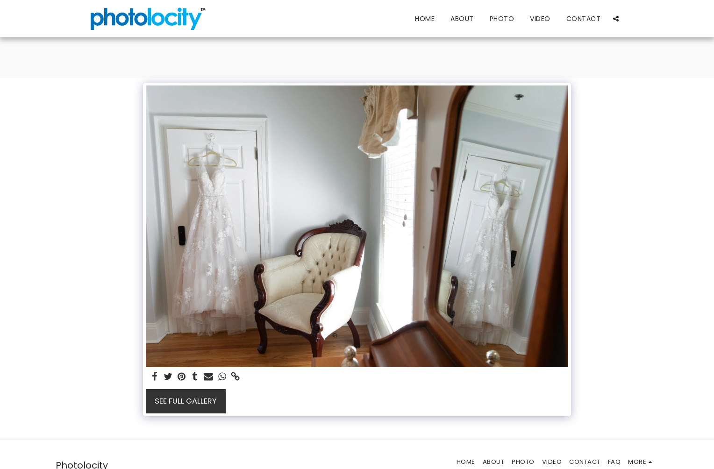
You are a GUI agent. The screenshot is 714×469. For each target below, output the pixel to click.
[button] (616, 18)
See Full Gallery (186, 401)
